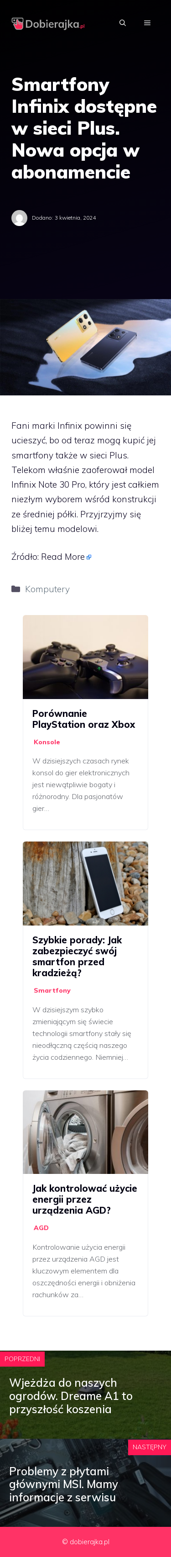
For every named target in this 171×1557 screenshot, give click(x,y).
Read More (63, 556)
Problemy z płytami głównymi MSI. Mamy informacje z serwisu (63, 1484)
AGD (41, 1228)
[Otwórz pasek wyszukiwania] (122, 23)
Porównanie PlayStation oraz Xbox (83, 719)
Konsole (47, 742)
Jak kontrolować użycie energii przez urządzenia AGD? (84, 1199)
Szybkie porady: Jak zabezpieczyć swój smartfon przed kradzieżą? (77, 956)
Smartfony (52, 990)
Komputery (47, 589)
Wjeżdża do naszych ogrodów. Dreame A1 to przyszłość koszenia (71, 1396)
